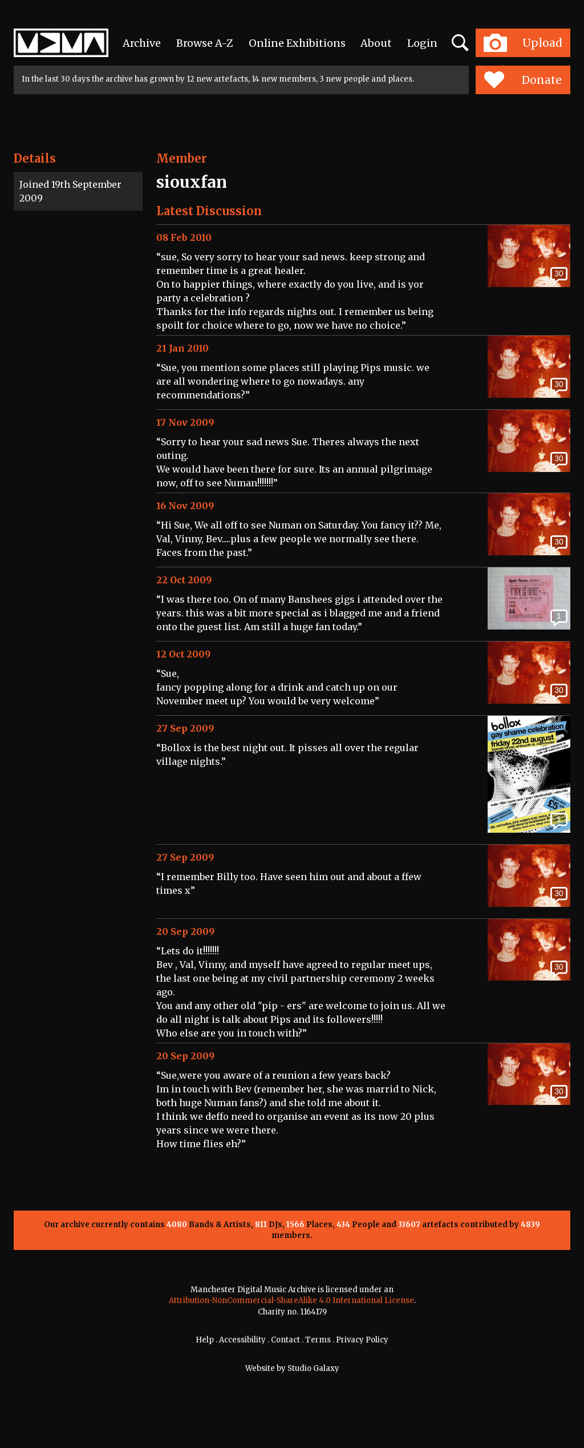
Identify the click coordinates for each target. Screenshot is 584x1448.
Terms (318, 1340)
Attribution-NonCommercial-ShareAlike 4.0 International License (291, 1300)
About (376, 43)
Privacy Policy (362, 1340)
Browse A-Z (204, 43)
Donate (522, 79)
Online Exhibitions (297, 43)
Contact (285, 1340)
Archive (142, 43)
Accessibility (242, 1340)
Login (422, 43)
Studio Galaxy (313, 1368)
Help (205, 1340)
